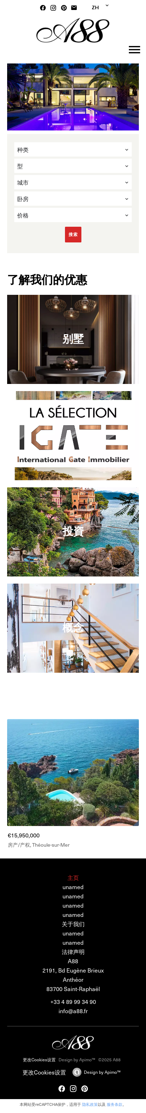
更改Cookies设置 (39, 1059)
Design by (102, 1072)
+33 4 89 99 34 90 (73, 1001)
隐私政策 (90, 1104)
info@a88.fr (73, 1010)
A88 (73, 960)
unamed (73, 933)
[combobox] (73, 149)
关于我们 (73, 923)
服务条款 (114, 1104)
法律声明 (73, 951)
